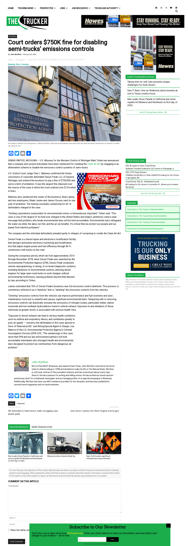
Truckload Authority (107, 8)
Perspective (48, 8)
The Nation (12, 36)
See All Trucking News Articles (152, 112)
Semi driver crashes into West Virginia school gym (94, 411)
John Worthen (15, 54)
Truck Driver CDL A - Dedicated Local (142, 181)
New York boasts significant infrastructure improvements (98, 457)
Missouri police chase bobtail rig (61, 456)
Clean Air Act (93, 164)
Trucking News (27, 8)
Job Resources (81, 8)
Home (11, 8)
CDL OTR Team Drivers (136, 172)
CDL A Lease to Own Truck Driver (141, 166)
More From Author (42, 427)
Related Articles (19, 427)
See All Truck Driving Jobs (153, 193)
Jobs (64, 8)
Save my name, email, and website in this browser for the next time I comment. (51, 530)
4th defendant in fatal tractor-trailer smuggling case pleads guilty (33, 412)
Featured (21, 403)
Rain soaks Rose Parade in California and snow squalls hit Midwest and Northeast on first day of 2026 (25, 458)
